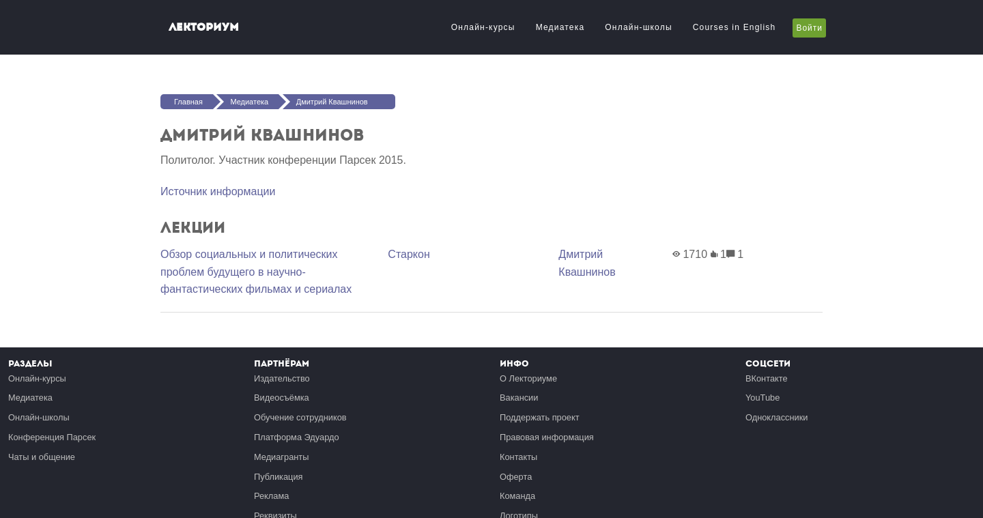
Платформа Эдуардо (296, 437)
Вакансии (519, 397)
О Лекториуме (528, 378)
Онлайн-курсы (483, 27)
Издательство (282, 378)
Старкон (408, 254)
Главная (188, 102)
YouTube (762, 397)
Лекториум (204, 26)
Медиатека (560, 27)
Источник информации (217, 191)
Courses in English (734, 27)
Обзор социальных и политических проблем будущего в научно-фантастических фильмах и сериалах (256, 271)
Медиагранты (281, 457)
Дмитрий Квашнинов (332, 102)
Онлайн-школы (638, 27)
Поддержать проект (540, 417)
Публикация (278, 477)
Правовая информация (547, 437)
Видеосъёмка (281, 397)
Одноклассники (776, 417)
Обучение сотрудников (300, 417)
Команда (517, 496)
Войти (809, 28)
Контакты (518, 457)
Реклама (271, 496)
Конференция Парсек (52, 437)
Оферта (516, 477)
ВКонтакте (766, 378)
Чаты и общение (41, 457)
